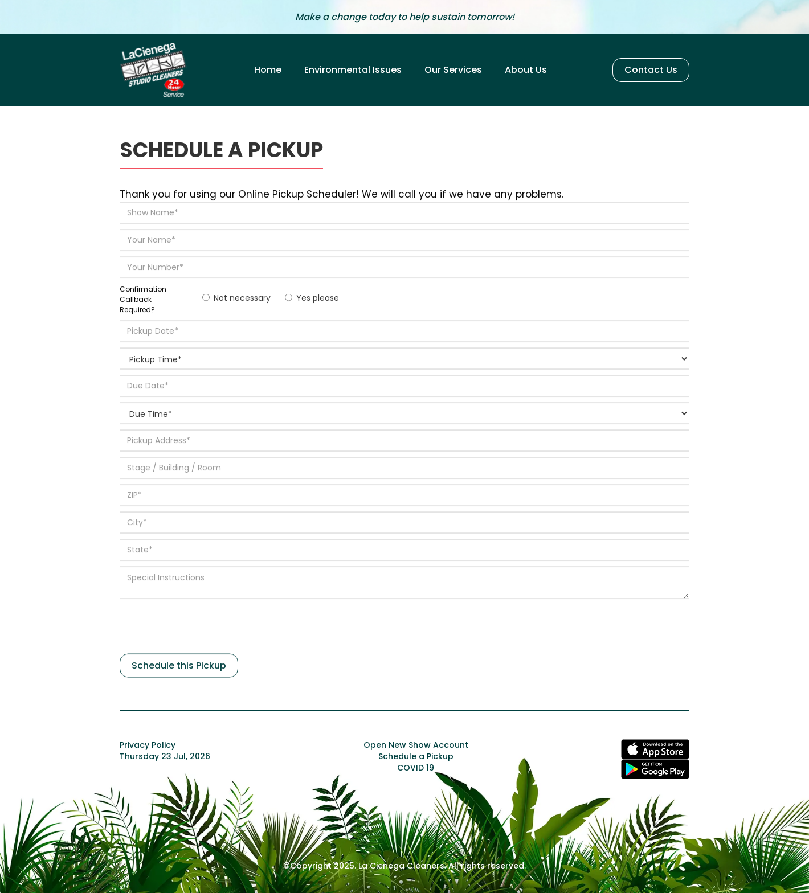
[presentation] (206, 629)
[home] (154, 70)
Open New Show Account (415, 745)
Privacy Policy (147, 745)
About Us (526, 69)
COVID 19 (415, 767)
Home (267, 69)
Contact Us (650, 69)
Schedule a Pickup (415, 756)
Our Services (453, 69)
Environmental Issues (353, 69)
